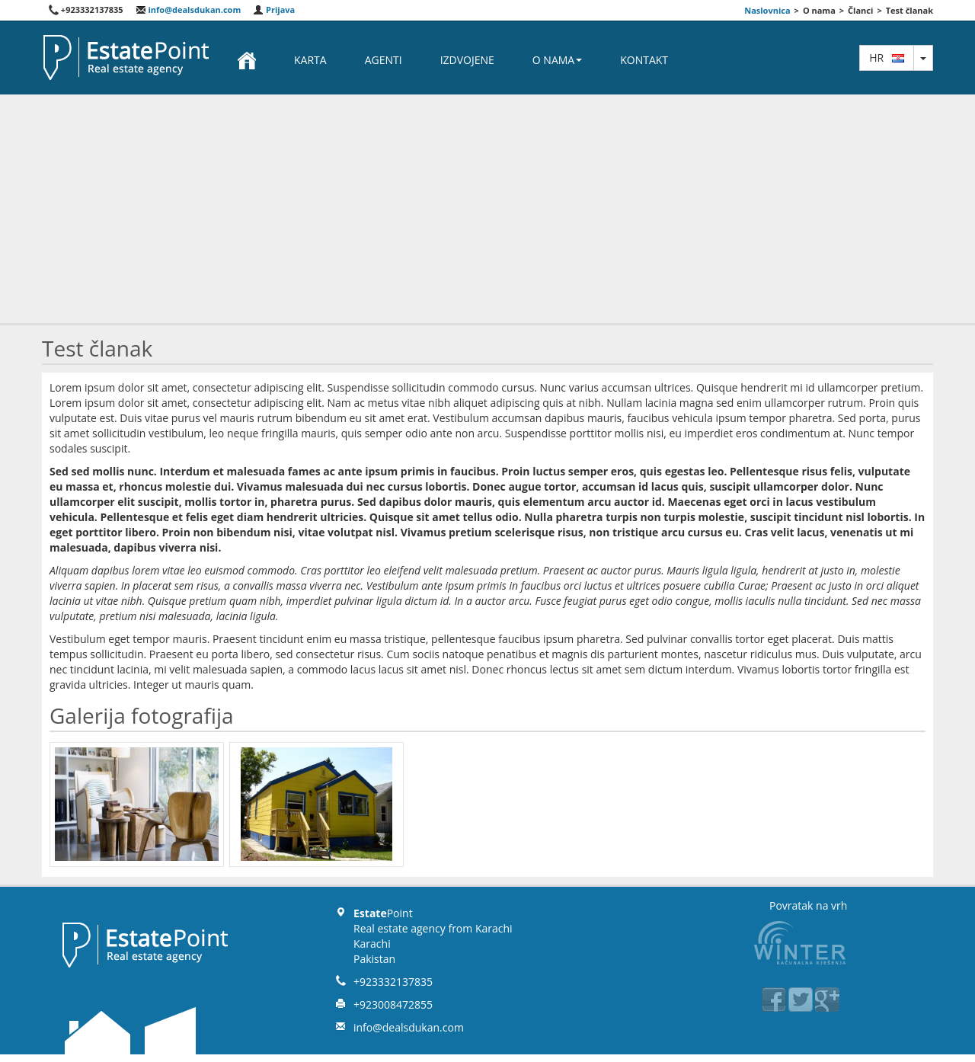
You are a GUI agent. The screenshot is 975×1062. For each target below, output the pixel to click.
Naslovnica (767, 10)
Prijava (274, 9)
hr (886, 57)
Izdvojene (467, 60)
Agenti (383, 60)
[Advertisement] (487, 208)
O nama (557, 60)
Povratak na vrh (808, 905)
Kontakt (644, 60)
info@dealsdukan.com (188, 9)
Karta (310, 60)
